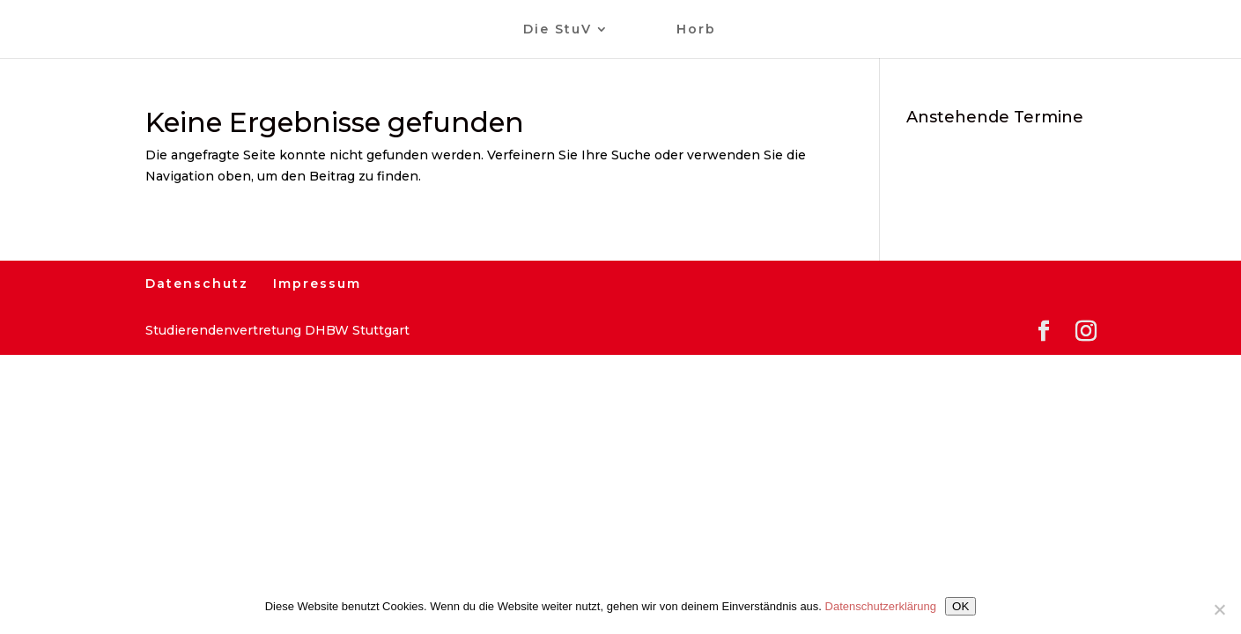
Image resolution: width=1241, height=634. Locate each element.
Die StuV (557, 30)
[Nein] (1219, 609)
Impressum (317, 283)
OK (960, 606)
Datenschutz (196, 283)
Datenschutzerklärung (880, 606)
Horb (696, 30)
